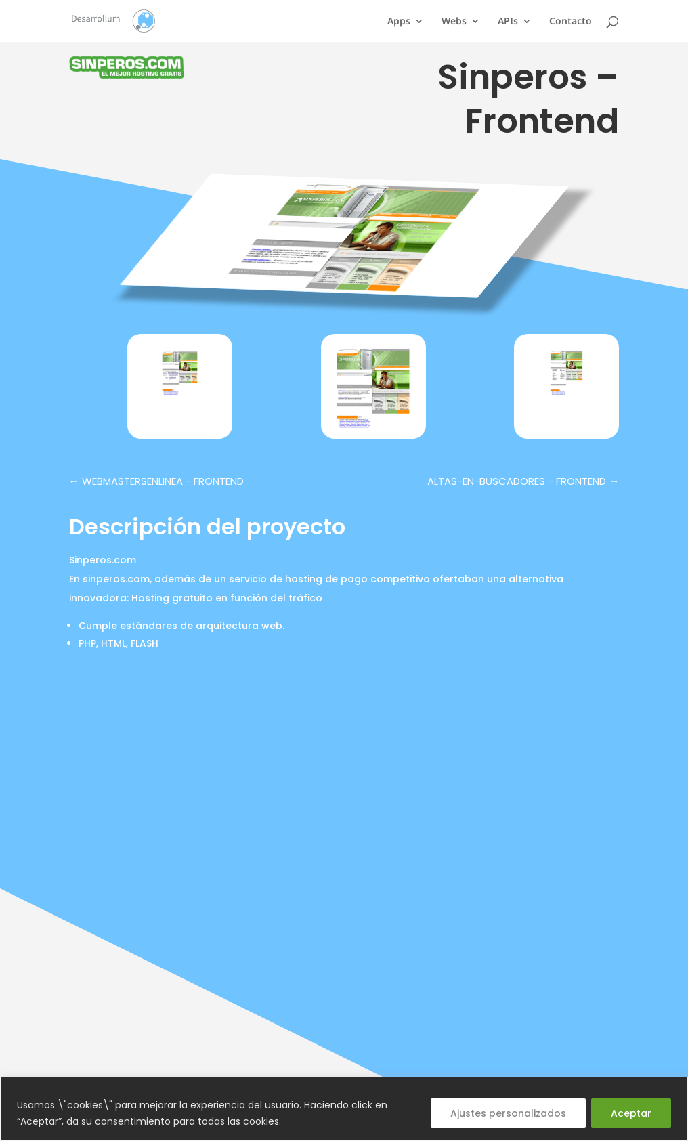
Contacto (570, 21)
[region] (344, 1109)
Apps (398, 21)
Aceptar (631, 1113)
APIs (508, 21)
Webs (454, 21)
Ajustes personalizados (508, 1113)
